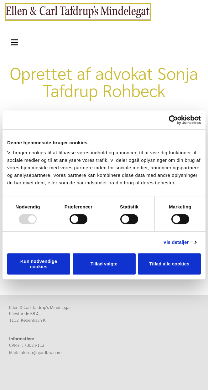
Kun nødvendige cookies (38, 264)
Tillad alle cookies (169, 263)
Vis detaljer (176, 242)
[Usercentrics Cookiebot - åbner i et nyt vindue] (173, 120)
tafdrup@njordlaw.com (40, 352)
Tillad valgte (104, 263)
